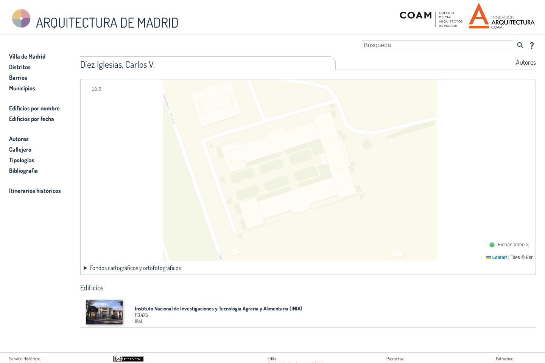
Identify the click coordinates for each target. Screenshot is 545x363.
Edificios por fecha (31, 119)
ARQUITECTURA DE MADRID (94, 19)
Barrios (18, 77)
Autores (19, 139)
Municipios (22, 88)
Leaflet (496, 257)
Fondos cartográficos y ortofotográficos (135, 267)
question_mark (532, 45)
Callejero (20, 149)
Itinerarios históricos (35, 190)
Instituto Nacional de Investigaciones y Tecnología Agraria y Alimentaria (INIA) (218, 308)
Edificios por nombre (34, 108)
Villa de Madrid (27, 56)
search (520, 45)
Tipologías (21, 160)
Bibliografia (23, 170)
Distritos (20, 67)
